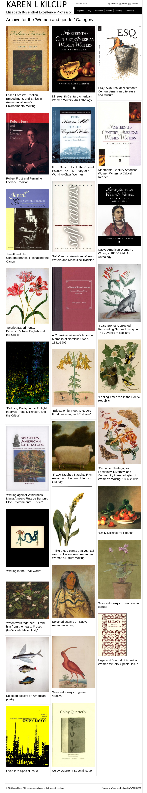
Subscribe (114, 3)
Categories (80, 11)
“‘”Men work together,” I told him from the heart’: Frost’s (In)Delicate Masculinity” (25, 626)
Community (129, 11)
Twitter (124, 3)
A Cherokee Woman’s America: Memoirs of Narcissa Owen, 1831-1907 (73, 338)
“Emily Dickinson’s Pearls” (115, 532)
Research (99, 11)
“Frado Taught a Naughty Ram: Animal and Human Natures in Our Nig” (72, 478)
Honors (109, 11)
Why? (90, 11)
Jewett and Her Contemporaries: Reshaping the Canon (27, 257)
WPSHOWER (135, 788)
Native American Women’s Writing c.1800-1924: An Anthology (115, 253)
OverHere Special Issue (22, 770)
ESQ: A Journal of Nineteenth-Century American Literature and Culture (118, 91)
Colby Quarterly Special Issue (72, 770)
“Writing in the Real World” (23, 570)
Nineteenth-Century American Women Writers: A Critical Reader (118, 173)
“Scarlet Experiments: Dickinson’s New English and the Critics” (25, 331)
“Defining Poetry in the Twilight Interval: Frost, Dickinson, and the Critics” (26, 411)
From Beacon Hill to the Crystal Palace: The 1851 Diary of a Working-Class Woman (73, 170)
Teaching (118, 11)
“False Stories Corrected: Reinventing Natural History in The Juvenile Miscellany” (118, 329)
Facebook (134, 3)
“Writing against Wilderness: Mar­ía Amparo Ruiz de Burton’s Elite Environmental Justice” (27, 498)
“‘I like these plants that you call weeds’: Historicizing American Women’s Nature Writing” (73, 554)
